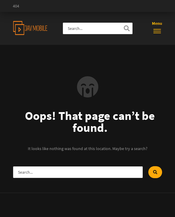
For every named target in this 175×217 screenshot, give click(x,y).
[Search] (127, 28)
